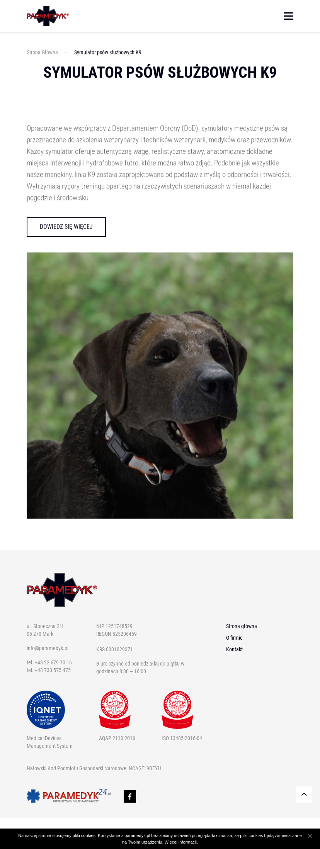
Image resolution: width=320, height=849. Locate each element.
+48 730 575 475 (53, 670)
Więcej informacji (181, 842)
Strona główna (241, 626)
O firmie (234, 638)
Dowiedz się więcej (66, 227)
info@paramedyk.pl (47, 648)
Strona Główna (42, 52)
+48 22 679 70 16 (53, 662)
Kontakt (234, 649)
